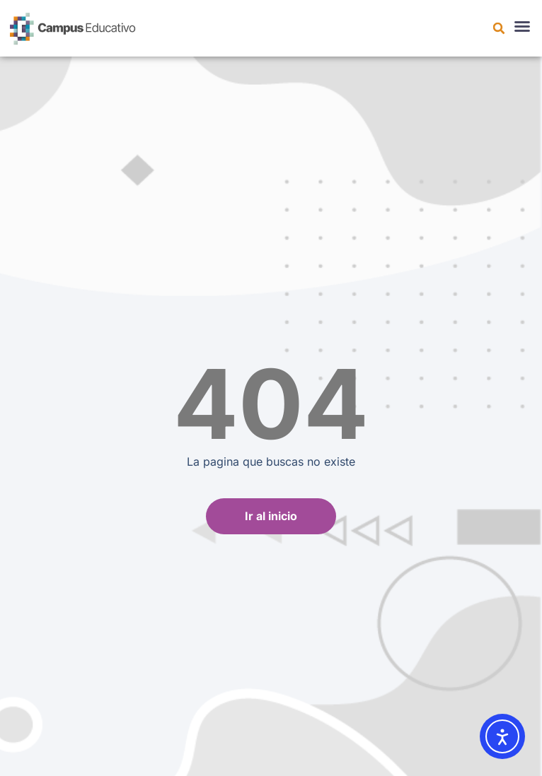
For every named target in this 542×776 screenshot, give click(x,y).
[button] (498, 28)
